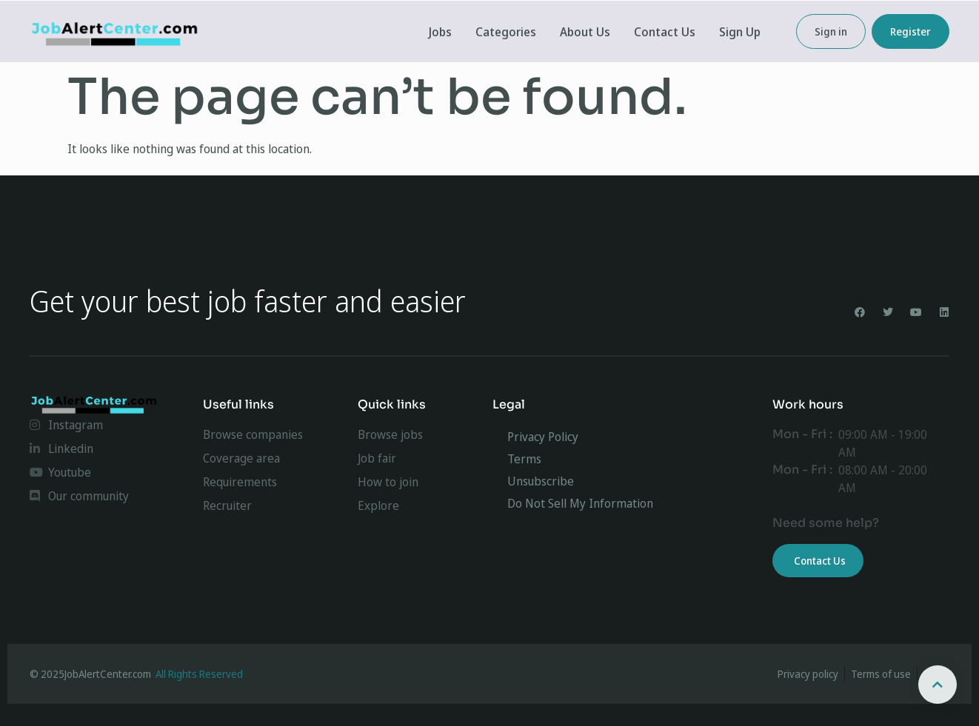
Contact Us (664, 32)
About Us (585, 32)
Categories (505, 32)
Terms (524, 459)
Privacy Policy (542, 436)
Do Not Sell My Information (580, 503)
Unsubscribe (540, 481)
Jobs (440, 32)
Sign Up (740, 32)
